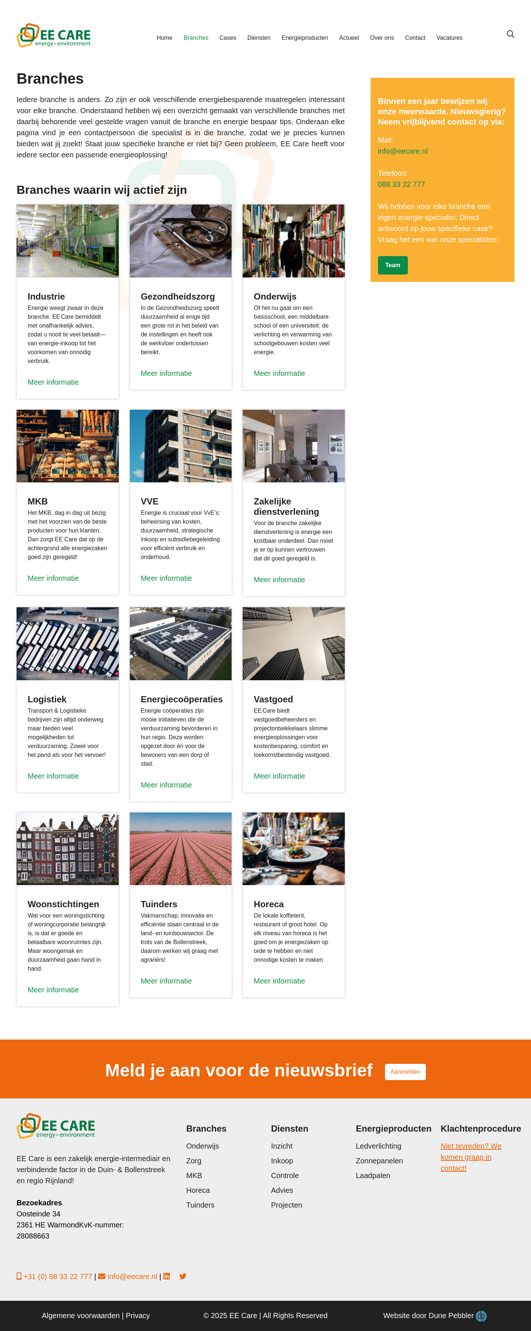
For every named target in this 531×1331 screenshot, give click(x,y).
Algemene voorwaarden (80, 1315)
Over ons (382, 38)
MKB (194, 1175)
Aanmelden (405, 1072)
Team (392, 265)
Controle (285, 1175)
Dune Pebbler (458, 1316)
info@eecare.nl (403, 151)
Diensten (259, 38)
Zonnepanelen (379, 1161)
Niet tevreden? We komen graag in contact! (471, 1157)
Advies (282, 1190)
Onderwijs (202, 1146)
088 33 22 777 (401, 184)
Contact (415, 38)
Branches (196, 38)
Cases (227, 38)
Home (165, 38)
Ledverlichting (378, 1146)
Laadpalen (373, 1175)
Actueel (349, 38)
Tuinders (200, 1205)
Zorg (193, 1161)
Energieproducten (305, 38)
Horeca (198, 1190)
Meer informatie (53, 382)
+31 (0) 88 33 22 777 (58, 1276)
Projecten (286, 1205)
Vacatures (450, 38)
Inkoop (282, 1161)
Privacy (138, 1315)
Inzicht (281, 1146)
